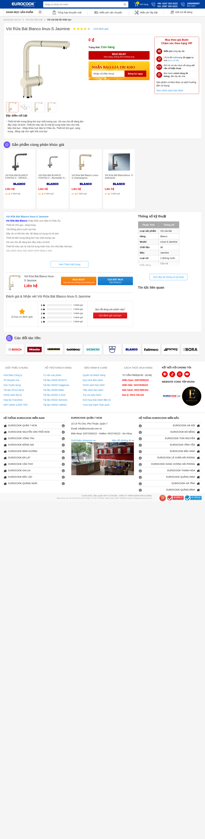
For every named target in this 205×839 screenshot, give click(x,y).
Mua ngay (79, 281)
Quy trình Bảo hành (93, 380)
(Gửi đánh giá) (101, 29)
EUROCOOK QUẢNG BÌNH (169, 490)
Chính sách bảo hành (94, 385)
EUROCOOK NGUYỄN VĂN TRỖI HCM (34, 432)
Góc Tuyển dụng (12, 385)
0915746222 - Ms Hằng (120, 433)
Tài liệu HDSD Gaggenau (56, 385)
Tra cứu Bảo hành (92, 395)
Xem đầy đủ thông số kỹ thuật (168, 277)
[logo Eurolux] (192, 396)
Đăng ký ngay (135, 73)
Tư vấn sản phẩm (52, 375)
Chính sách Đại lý (13, 395)
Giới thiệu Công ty (13, 375)
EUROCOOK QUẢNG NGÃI (34, 483)
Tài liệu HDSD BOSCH (55, 380)
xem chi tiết (173, 60)
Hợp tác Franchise (13, 400)
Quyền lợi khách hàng (94, 375)
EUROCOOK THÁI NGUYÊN (169, 438)
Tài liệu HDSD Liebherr (55, 405)
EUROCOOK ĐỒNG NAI (34, 445)
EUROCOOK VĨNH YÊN (169, 445)
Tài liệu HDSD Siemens (55, 400)
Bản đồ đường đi (123, 440)
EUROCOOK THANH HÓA (169, 471)
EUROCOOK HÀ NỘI (169, 426)
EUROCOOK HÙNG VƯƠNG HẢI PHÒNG (169, 464)
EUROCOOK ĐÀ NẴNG (169, 432)
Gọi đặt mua (115, 281)
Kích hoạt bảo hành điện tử (97, 400)
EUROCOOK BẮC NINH (169, 451)
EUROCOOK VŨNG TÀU (34, 438)
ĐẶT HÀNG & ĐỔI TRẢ (16, 405)
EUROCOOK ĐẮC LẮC (34, 477)
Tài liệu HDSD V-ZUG (54, 395)
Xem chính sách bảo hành (169, 90)
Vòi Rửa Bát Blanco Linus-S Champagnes (85, 176)
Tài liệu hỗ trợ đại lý (14, 390)
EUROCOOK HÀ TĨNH (169, 483)
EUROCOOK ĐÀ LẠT (34, 458)
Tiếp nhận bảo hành (93, 390)
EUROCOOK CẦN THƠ (34, 464)
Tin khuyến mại (11, 380)
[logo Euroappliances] (172, 396)
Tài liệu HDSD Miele (53, 390)
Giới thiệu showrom (83, 440)
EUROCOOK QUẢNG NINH (169, 477)
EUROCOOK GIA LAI (34, 471)
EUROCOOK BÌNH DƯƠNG (34, 451)
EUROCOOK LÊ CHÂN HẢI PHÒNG (169, 458)
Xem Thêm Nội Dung (69, 264)
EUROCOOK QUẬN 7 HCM (34, 426)
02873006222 (90, 433)
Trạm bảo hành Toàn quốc (96, 405)
